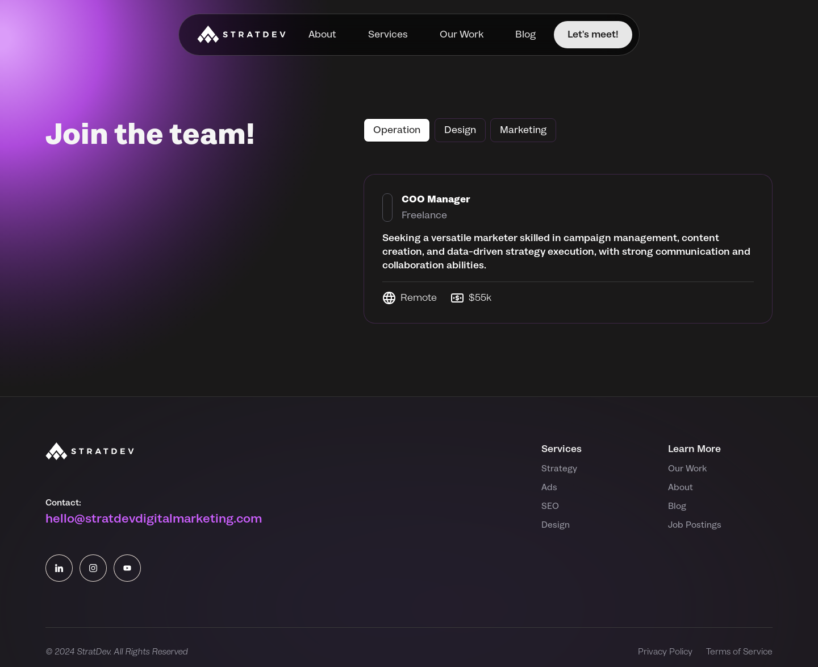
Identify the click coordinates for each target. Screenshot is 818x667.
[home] (241, 35)
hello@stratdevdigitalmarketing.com (153, 518)
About (322, 34)
